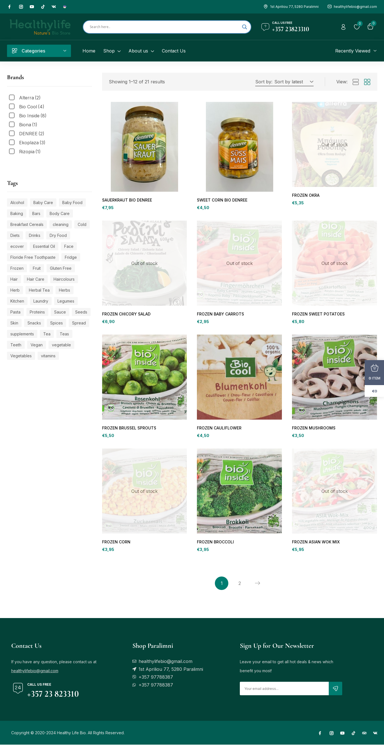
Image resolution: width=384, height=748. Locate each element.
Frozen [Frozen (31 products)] (17, 268)
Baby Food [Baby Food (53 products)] (72, 202)
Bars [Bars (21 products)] (36, 213)
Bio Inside (33, 115)
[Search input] (164, 27)
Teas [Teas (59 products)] (64, 333)
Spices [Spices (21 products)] (56, 323)
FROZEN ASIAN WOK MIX (315, 544)
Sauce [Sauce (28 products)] (60, 312)
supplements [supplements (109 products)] (22, 333)
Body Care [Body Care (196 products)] (60, 213)
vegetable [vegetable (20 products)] (61, 344)
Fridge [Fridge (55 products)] (71, 257)
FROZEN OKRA (305, 195)
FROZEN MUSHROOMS (313, 429)
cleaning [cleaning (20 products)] (60, 224)
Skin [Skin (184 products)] (14, 323)
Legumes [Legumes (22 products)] (66, 301)
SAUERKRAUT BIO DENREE (126, 200)
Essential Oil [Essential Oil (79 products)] (44, 246)
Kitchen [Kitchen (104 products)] (17, 301)
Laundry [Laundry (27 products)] (40, 301)
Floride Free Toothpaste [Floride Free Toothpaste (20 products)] (33, 257)
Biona (28, 124)
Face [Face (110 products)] (68, 246)
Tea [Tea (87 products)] (46, 333)
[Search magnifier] (245, 27)
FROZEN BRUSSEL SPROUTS (129, 429)
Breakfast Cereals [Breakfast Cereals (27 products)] (26, 224)
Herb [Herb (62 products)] (15, 290)
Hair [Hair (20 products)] (14, 279)
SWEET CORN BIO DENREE (222, 200)
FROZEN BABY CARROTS (220, 315)
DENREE (31, 133)
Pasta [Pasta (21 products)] (15, 312)
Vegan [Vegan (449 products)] (37, 344)
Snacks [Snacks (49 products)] (34, 323)
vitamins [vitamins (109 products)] (48, 355)
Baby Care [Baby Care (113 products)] (43, 202)
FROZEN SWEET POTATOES (318, 315)
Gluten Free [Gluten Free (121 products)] (61, 268)
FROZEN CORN (116, 544)
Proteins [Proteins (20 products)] (37, 312)
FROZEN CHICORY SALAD (126, 315)
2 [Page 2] (239, 586)
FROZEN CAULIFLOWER (218, 429)
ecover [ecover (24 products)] (17, 246)
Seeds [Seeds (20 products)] (81, 312)
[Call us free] (265, 27)
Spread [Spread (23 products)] (79, 323)
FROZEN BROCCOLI (215, 544)
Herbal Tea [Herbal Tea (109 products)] (39, 290)
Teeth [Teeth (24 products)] (15, 344)
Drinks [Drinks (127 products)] (34, 235)
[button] (293, 81)
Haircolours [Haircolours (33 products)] (64, 279)
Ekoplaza (32, 142)
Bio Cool (31, 106)
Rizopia (30, 151)
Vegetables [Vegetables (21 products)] (21, 355)
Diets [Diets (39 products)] (15, 235)
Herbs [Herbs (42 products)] (64, 290)
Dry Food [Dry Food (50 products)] (58, 235)
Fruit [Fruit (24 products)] (37, 268)
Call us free (282, 22)
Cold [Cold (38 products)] (82, 224)
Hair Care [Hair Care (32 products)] (35, 279)
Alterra (30, 97)
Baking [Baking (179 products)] (16, 213)
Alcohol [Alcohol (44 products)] (17, 202)
